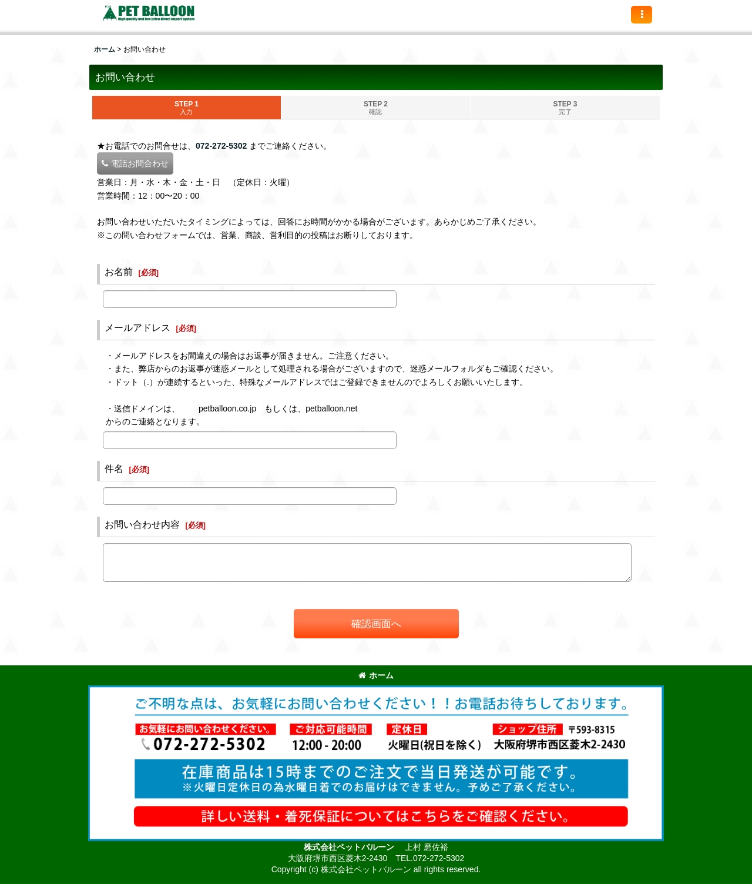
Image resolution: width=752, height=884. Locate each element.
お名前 (119, 271)
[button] (641, 15)
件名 (114, 468)
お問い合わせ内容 (142, 524)
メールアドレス (137, 327)
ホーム (376, 675)
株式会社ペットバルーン (350, 847)
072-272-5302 (221, 145)
